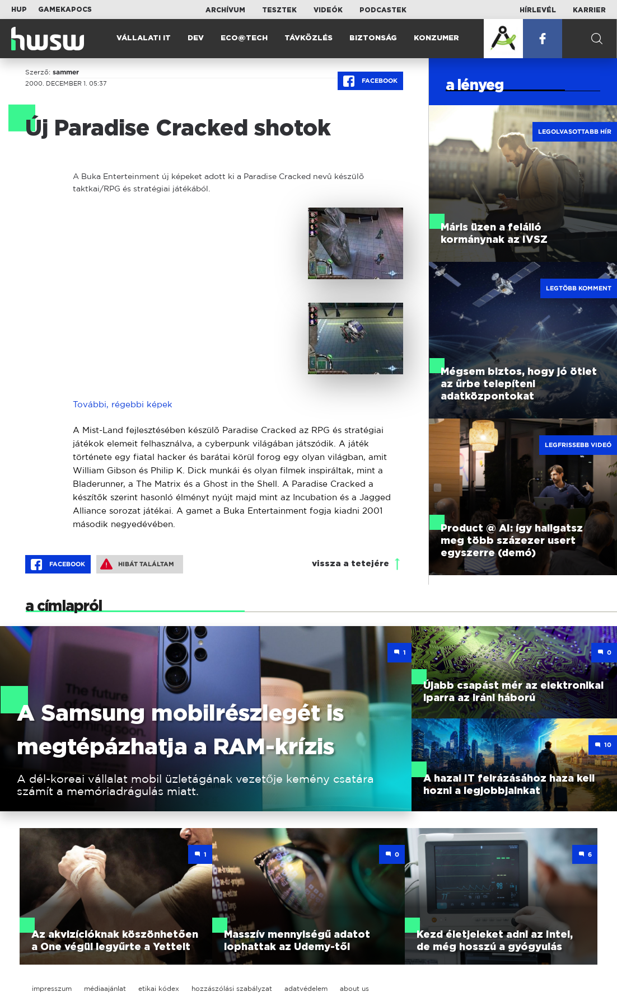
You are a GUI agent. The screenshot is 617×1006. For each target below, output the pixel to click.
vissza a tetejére (350, 564)
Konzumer (436, 38)
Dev (196, 38)
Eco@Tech (244, 38)
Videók (328, 10)
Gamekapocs (65, 9)
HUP (19, 9)
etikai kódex (158, 988)
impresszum (52, 988)
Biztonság (373, 38)
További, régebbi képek (122, 404)
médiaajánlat (105, 988)
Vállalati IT (143, 38)
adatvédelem (306, 988)
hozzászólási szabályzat (231, 988)
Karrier (589, 10)
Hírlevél (538, 10)
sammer (66, 72)
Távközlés (308, 38)
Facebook (370, 81)
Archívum (225, 10)
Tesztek (279, 10)
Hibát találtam (137, 564)
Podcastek (382, 10)
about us (354, 988)
